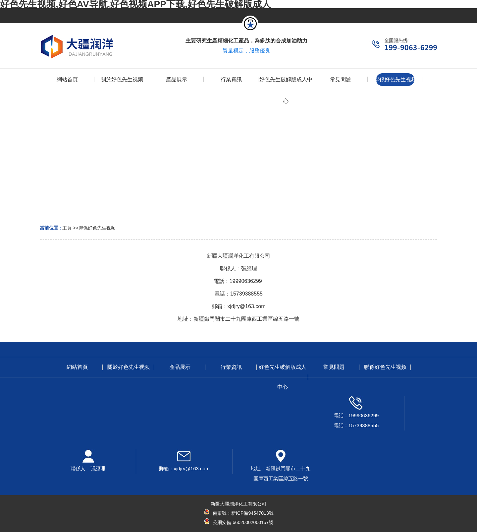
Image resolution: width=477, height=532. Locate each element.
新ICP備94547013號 (252, 513)
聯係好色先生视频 (97, 228)
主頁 (67, 228)
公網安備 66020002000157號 (243, 522)
